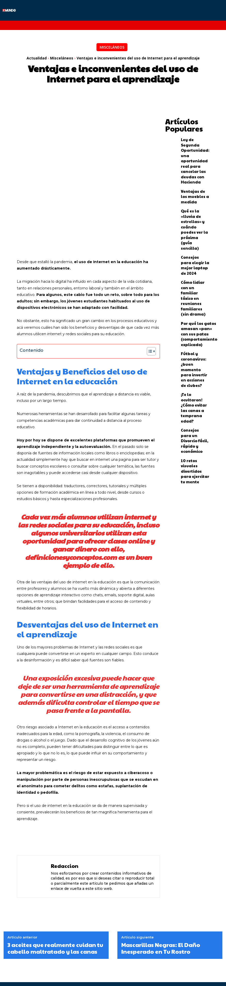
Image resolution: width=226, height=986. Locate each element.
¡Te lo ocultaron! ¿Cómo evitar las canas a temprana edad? (194, 293)
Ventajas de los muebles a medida (195, 166)
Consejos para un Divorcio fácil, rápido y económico (193, 313)
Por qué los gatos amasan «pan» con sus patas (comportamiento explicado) (194, 251)
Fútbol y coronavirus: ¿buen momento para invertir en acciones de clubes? (195, 273)
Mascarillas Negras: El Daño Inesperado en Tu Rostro (160, 885)
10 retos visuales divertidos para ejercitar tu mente (194, 333)
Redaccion (64, 803)
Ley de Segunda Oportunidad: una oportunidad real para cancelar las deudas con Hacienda (194, 143)
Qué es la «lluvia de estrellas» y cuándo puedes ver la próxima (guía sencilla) (195, 187)
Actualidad (37, 58)
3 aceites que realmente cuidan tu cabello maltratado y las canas (55, 885)
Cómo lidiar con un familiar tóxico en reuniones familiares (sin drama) (194, 229)
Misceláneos (111, 47)
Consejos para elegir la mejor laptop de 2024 (192, 207)
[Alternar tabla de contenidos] (149, 288)
